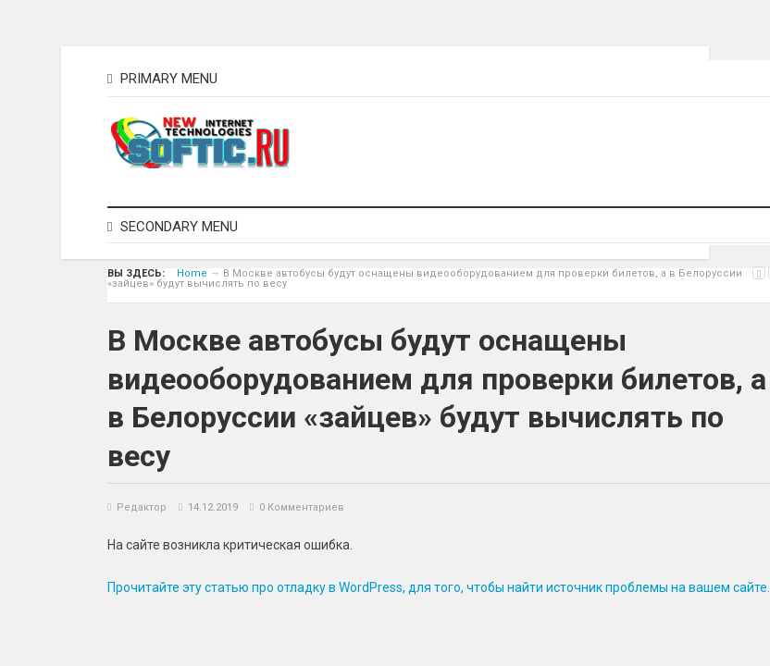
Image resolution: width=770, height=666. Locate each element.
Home (192, 273)
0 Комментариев (301, 507)
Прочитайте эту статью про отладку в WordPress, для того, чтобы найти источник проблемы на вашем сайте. (438, 587)
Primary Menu (162, 78)
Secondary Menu (172, 226)
